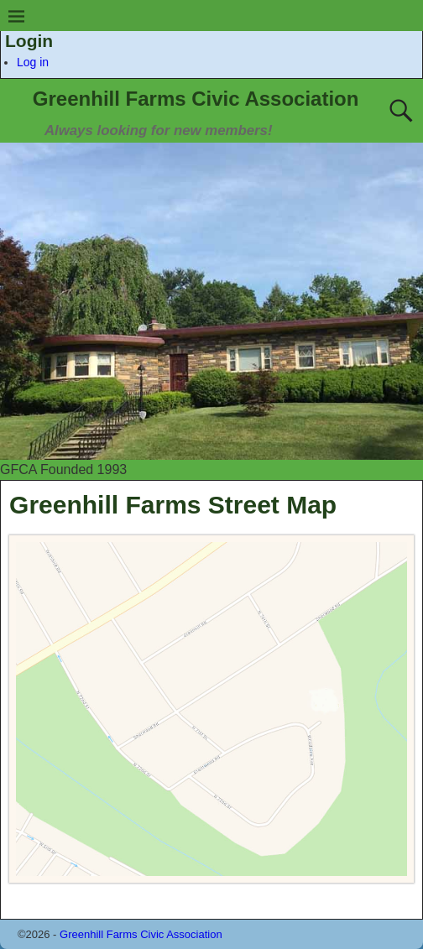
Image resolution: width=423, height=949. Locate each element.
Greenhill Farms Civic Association (196, 98)
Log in (33, 62)
